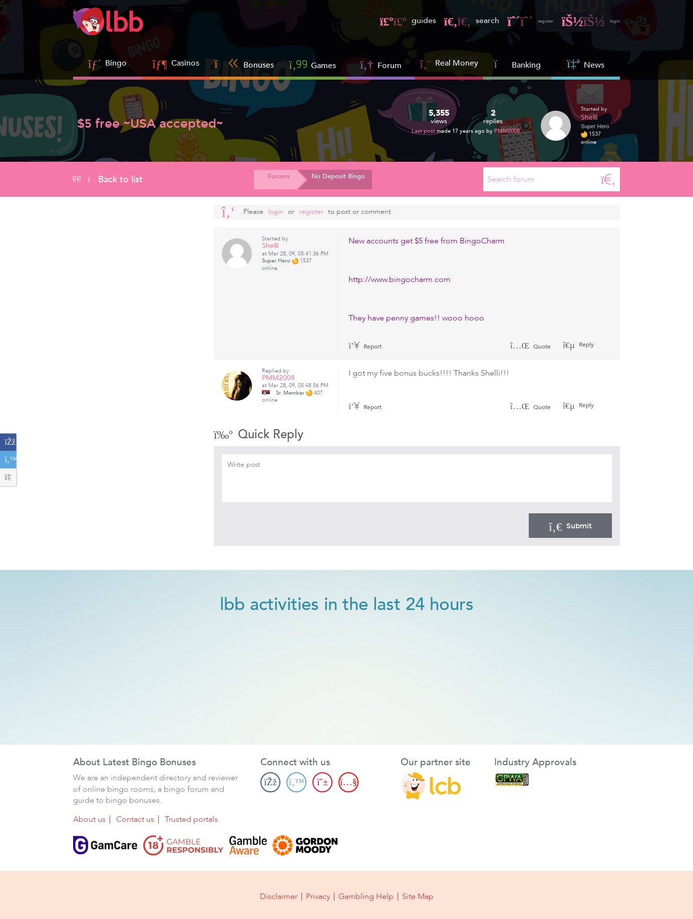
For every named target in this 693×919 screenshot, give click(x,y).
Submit (570, 525)
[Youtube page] (348, 782)
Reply (585, 345)
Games (312, 64)
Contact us (135, 820)
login (586, 20)
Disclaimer (278, 895)
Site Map (418, 895)
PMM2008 (507, 131)
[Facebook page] (270, 782)
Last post (424, 131)
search (450, 20)
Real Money (456, 63)
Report (365, 347)
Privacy (318, 895)
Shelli (589, 117)
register (515, 20)
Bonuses (244, 64)
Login (275, 211)
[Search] (608, 179)
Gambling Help (366, 895)
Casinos (185, 63)
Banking (517, 64)
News (585, 64)
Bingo (116, 63)
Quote (530, 347)
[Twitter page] (296, 782)
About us (89, 820)
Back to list (108, 179)
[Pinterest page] (322, 782)
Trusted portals (191, 820)
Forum (381, 64)
